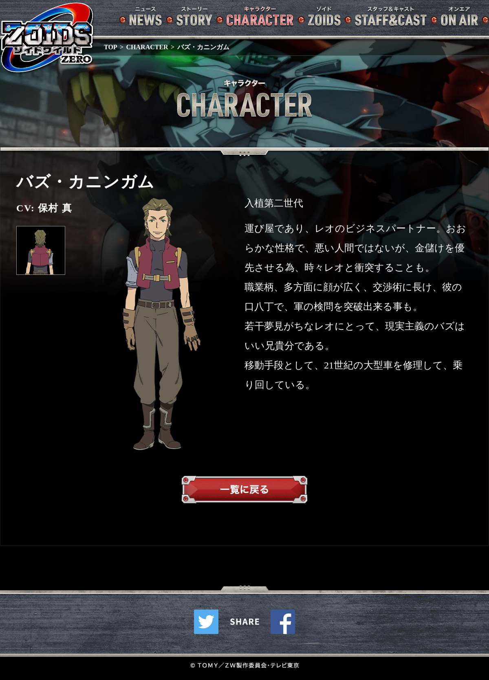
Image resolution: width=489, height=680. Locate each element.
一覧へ (244, 491)
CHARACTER (147, 47)
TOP (110, 47)
